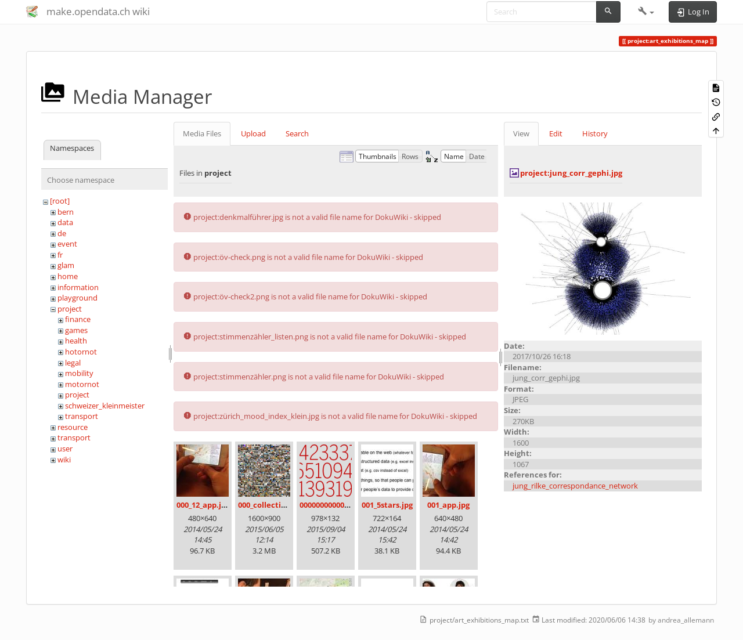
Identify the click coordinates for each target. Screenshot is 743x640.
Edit (555, 133)
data (65, 222)
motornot (82, 384)
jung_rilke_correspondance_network (575, 485)
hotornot (81, 351)
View (521, 133)
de (61, 233)
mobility (79, 373)
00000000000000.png (336, 505)
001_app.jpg (448, 505)
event (67, 243)
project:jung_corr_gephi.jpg (571, 173)
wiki (64, 459)
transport (81, 416)
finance (78, 319)
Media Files (202, 133)
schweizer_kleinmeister (105, 405)
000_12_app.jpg (203, 505)
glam (65, 265)
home (67, 276)
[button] (646, 11)
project (69, 308)
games (76, 330)
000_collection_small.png (284, 505)
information (78, 287)
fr (60, 255)
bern (65, 212)
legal (73, 362)
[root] (60, 201)
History (595, 133)
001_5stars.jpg (387, 505)
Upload (253, 133)
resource (72, 427)
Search (297, 133)
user (65, 448)
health (76, 340)
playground (77, 297)
